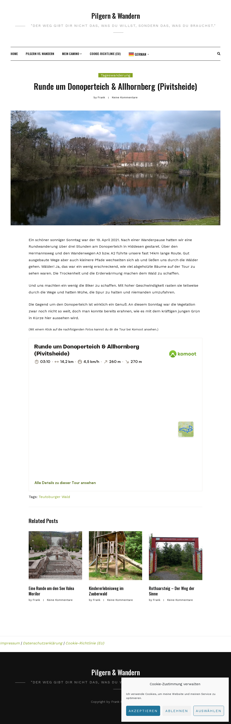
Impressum (10, 643)
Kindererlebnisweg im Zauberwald (106, 590)
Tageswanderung (115, 75)
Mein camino (70, 53)
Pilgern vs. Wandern (40, 53)
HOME (14, 53)
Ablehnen (176, 711)
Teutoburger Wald (54, 497)
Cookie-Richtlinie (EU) (105, 53)
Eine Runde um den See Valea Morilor (51, 590)
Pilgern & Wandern (115, 16)
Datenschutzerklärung (42, 643)
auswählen (209, 711)
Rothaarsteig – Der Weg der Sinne (171, 590)
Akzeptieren (143, 711)
